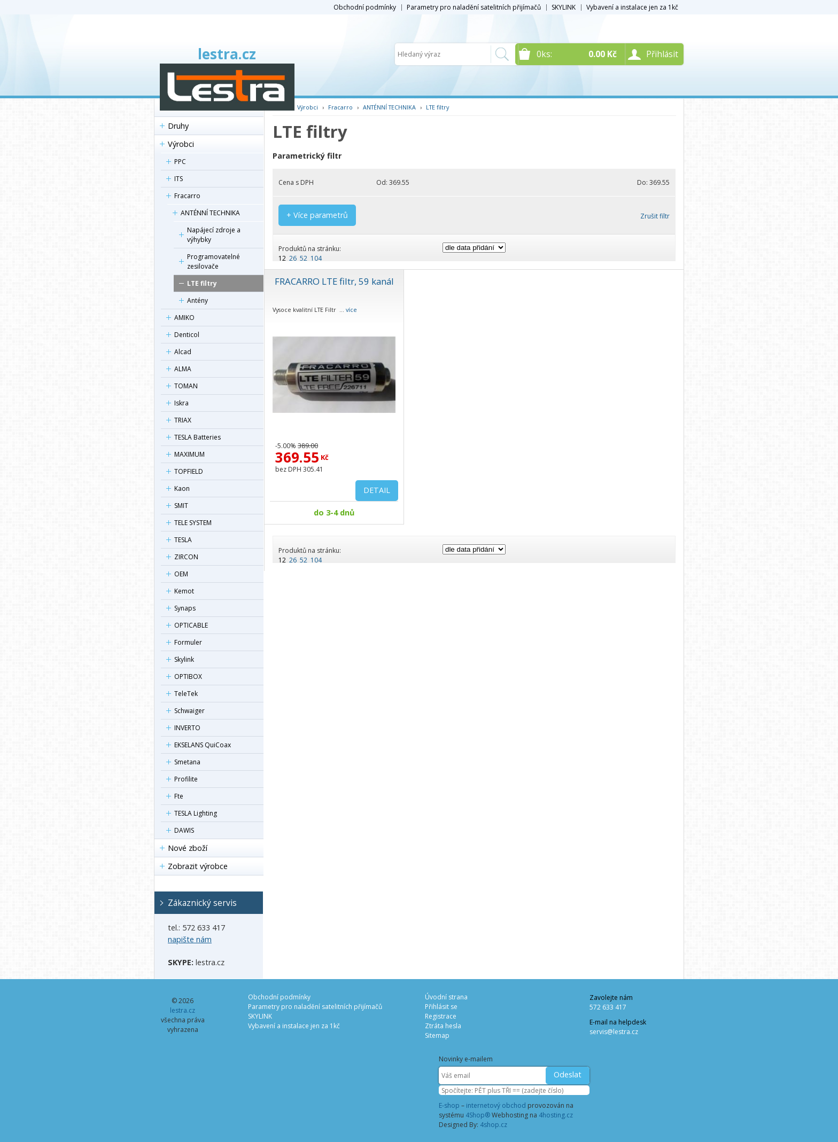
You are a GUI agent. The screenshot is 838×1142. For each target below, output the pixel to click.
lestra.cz (227, 54)
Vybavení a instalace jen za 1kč (632, 7)
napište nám (190, 939)
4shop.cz (493, 1124)
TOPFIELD (188, 471)
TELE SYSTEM (193, 522)
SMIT (181, 505)
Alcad (182, 351)
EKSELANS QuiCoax (202, 744)
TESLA (183, 539)
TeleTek (186, 693)
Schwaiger (189, 710)
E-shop (449, 1105)
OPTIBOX (188, 676)
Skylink (184, 659)
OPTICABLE (191, 625)
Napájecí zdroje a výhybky (213, 234)
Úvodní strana (446, 997)
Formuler (188, 642)
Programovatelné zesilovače (213, 261)
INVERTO (187, 727)
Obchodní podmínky (364, 7)
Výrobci (181, 144)
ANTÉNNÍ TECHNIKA (210, 212)
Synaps (185, 608)
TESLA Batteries (197, 437)
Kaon (182, 488)
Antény (197, 300)
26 (293, 258)
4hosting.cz (556, 1115)
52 (303, 258)
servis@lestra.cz (613, 1031)
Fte (178, 796)
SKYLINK (564, 7)
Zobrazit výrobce (198, 866)
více (351, 310)
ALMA (182, 368)
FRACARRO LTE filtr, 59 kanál (334, 281)
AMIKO (184, 317)
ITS (178, 178)
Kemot (184, 591)
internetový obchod (496, 1105)
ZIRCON (186, 556)
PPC (180, 161)
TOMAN (186, 385)
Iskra (181, 403)
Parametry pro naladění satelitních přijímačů (474, 7)
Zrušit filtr (655, 216)
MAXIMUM (189, 454)
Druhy (178, 126)
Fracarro (187, 195)
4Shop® (477, 1115)
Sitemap (437, 1035)
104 (316, 258)
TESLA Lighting (195, 813)
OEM (181, 573)
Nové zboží (187, 848)
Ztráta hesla (443, 1025)
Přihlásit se (441, 1006)
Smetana (187, 761)
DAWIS (184, 830)
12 (282, 258)
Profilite (186, 779)
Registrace (440, 1016)
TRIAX (182, 420)
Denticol (186, 334)
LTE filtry (202, 283)
